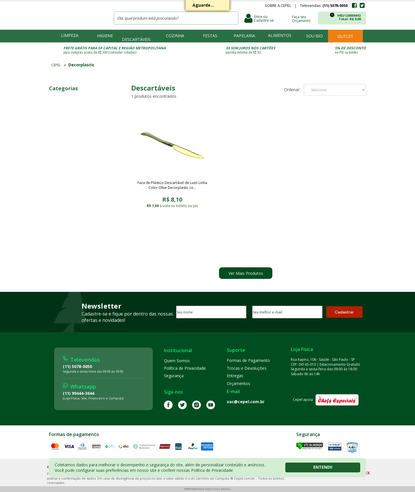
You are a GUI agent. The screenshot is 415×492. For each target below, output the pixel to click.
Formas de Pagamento (248, 360)
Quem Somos (177, 360)
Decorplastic (81, 64)
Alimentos (279, 35)
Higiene (105, 35)
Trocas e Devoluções (247, 368)
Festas (210, 35)
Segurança (174, 375)
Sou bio (314, 36)
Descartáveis (136, 39)
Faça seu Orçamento (301, 18)
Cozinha (175, 35)
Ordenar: (292, 89)
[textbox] (176, 18)
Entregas (235, 375)
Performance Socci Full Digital (207, 489)
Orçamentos (238, 383)
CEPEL (77, 14)
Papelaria (244, 35)
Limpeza (69, 35)
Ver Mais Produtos (246, 273)
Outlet (345, 36)
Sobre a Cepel (278, 6)
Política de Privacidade (185, 368)
